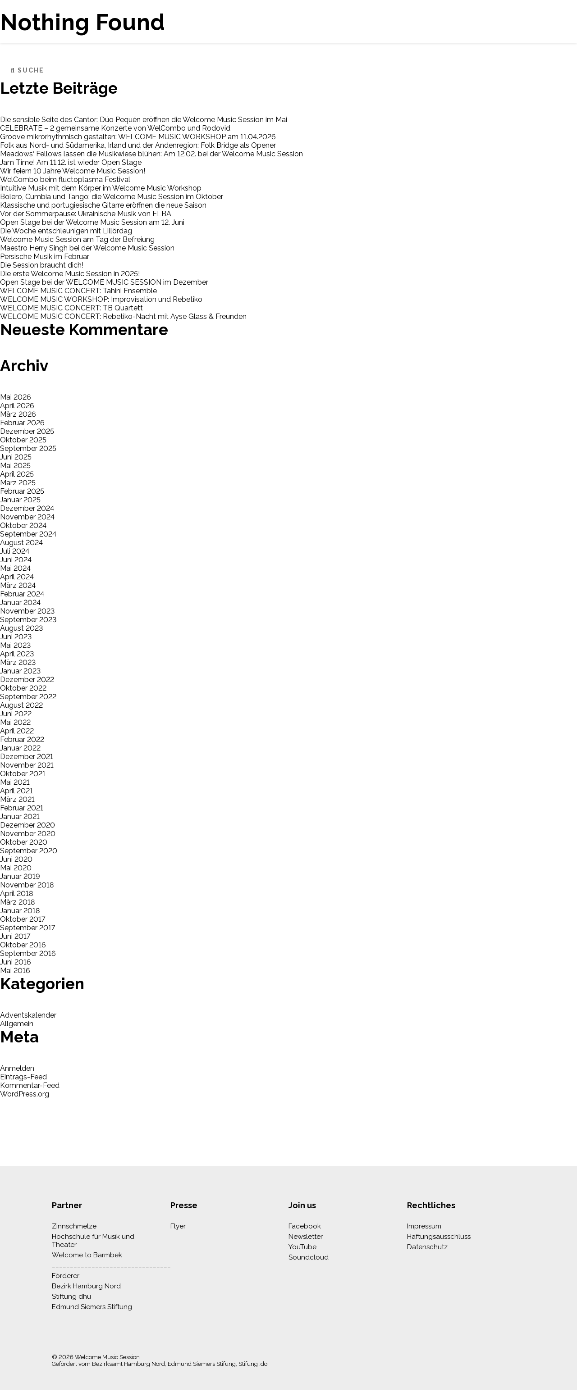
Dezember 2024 (27, 508)
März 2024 (18, 585)
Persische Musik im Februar (44, 256)
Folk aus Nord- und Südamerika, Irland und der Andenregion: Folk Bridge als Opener (138, 145)
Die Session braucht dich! (41, 265)
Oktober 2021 (23, 773)
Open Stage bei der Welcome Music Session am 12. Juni (92, 222)
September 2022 (28, 696)
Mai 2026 (15, 397)
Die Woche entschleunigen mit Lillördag (66, 231)
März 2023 (18, 662)
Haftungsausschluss (439, 1237)
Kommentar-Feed (30, 1085)
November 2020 (27, 833)
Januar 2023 (20, 671)
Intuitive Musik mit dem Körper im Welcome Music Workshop (100, 188)
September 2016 (28, 953)
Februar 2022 (22, 739)
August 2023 (21, 628)
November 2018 (27, 885)
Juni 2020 (16, 859)
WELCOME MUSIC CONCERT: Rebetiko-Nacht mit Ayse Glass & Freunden (123, 316)
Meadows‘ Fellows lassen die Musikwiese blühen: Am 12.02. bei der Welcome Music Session (151, 154)
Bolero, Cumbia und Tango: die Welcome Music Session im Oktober (111, 196)
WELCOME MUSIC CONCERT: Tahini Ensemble (78, 291)
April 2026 (17, 405)
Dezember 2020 (27, 825)
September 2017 (27, 927)
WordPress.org (24, 1094)
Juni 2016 (15, 962)
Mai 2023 (15, 645)
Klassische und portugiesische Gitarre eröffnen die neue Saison (103, 205)
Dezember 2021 (26, 756)
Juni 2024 (16, 559)
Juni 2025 (16, 457)
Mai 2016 (15, 970)
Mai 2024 (15, 568)
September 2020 (28, 850)
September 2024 (28, 534)
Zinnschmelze (74, 1226)
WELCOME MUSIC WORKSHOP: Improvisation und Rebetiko (101, 299)
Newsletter (305, 1237)
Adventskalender (28, 1015)
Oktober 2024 (23, 525)
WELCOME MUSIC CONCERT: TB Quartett (71, 308)
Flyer (178, 1226)
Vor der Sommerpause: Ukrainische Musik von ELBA (85, 213)
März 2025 (18, 482)
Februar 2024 (22, 594)
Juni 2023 (16, 636)
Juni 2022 (16, 714)
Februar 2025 (22, 491)
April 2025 (17, 474)
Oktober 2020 (23, 842)
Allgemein (16, 1023)
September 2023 (28, 619)
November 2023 (27, 611)
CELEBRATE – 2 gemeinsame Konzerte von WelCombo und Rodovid (115, 128)
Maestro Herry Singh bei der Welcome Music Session (87, 248)
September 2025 (28, 448)
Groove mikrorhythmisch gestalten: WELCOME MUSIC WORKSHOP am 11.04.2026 (138, 136)
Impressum (424, 1226)
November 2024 (27, 517)
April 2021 (16, 791)
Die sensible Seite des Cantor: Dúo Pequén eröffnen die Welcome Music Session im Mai (143, 119)
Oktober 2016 (23, 945)
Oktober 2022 (23, 688)
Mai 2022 (15, 722)
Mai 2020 (16, 868)
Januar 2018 (20, 910)
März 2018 (17, 902)
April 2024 (17, 577)
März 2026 (18, 414)
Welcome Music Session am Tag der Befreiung (77, 239)
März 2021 (17, 799)
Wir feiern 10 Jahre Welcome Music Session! (72, 171)
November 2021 (27, 765)
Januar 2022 (20, 748)
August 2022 (21, 705)
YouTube (302, 1247)
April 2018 (16, 893)
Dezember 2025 (27, 431)
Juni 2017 (15, 936)
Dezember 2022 (27, 679)
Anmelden (17, 1068)
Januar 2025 (20, 500)
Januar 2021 (20, 816)
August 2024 (21, 542)
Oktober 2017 (22, 919)
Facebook (304, 1226)
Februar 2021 (21, 808)
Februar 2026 (22, 423)
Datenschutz (427, 1247)
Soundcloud (308, 1257)
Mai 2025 (15, 465)
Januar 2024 (20, 602)
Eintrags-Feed (23, 1077)
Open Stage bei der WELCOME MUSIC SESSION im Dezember (104, 282)
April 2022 (17, 731)
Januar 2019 (20, 876)
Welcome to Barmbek (87, 1255)
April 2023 (17, 654)
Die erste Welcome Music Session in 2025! (70, 273)
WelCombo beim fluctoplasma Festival (65, 179)
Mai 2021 (15, 782)
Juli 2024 (14, 551)
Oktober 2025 (23, 440)
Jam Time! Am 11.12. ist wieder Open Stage (71, 162)
